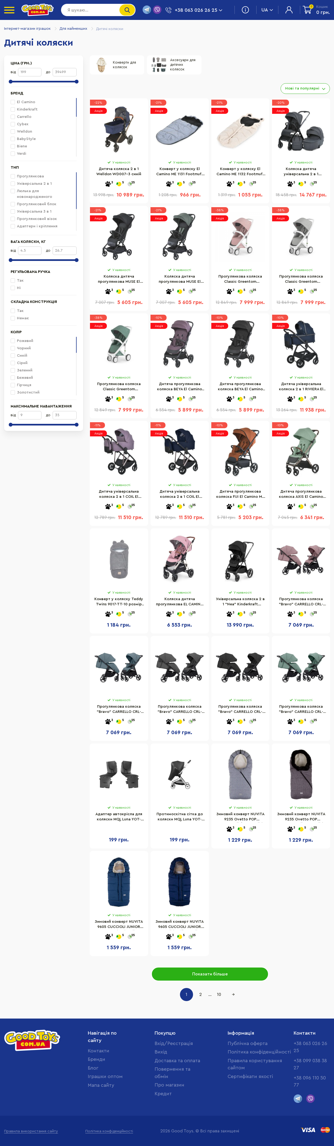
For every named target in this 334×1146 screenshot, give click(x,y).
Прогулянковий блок (33, 204)
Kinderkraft (24, 109)
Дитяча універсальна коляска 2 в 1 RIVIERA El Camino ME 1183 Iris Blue (301, 388)
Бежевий (22, 378)
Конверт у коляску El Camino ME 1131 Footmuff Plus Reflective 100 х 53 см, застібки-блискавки (179, 173)
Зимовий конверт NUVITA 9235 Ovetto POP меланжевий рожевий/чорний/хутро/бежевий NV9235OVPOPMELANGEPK (301, 819)
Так (17, 280)
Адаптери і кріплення (34, 226)
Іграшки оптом (105, 1076)
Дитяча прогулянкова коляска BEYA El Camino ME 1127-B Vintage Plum (179, 388)
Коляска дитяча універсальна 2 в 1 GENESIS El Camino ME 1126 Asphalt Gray (301, 173)
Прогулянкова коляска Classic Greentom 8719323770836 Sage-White (119, 388)
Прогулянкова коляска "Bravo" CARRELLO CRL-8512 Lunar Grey (180, 711)
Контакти (98, 1049)
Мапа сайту (101, 1084)
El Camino (26, 102)
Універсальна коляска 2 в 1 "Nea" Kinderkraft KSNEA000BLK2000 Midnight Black (240, 604)
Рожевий (22, 341)
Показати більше (210, 974)
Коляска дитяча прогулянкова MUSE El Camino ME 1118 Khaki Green (180, 281)
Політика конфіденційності (259, 1051)
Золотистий (25, 392)
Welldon (21, 131)
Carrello (21, 117)
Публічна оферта (247, 1042)
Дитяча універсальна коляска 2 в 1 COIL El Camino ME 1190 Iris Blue (179, 496)
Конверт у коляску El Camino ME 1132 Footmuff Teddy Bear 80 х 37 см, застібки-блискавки (240, 173)
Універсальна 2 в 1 (31, 183)
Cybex (19, 124)
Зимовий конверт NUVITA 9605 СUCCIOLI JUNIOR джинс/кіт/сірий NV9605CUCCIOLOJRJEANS (118, 926)
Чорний (21, 348)
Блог (93, 1067)
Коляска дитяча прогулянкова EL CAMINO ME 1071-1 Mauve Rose (179, 604)
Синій (19, 355)
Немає (20, 318)
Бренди (97, 1058)
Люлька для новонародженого (31, 194)
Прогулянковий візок (34, 219)
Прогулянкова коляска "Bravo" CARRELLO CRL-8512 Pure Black (240, 711)
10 (219, 994)
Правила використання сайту (31, 1131)
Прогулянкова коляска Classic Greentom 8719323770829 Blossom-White (240, 281)
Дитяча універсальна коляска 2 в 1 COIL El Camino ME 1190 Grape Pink (119, 496)
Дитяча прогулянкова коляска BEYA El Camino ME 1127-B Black (240, 388)
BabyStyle (23, 139)
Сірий (19, 363)
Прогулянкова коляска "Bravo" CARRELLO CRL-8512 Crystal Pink (301, 604)
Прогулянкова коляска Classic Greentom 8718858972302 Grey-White (301, 281)
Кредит (162, 1101)
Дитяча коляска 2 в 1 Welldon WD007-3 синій (118, 172)
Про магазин (169, 1092)
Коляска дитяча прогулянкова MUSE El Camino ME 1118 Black (119, 281)
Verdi (18, 153)
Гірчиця (21, 385)
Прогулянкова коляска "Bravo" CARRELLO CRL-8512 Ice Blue (119, 711)
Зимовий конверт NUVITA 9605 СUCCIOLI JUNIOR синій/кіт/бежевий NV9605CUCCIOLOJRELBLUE (179, 926)
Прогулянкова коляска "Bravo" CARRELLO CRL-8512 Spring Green (301, 711)
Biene (19, 146)
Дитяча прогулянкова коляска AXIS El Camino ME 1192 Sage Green (301, 496)
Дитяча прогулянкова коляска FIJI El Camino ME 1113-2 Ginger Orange (240, 496)
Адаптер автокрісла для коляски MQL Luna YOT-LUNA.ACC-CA (118, 819)
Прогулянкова (27, 176)
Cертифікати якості (250, 1076)
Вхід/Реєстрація (173, 1042)
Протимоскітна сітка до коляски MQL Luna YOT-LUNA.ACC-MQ (180, 819)
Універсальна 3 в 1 (31, 211)
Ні (16, 288)
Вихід (160, 1051)
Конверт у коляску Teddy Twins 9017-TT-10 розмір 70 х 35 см (118, 604)
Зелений (21, 370)
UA (267, 9)
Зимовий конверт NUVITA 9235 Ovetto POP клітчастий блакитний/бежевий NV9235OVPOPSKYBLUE (240, 819)
